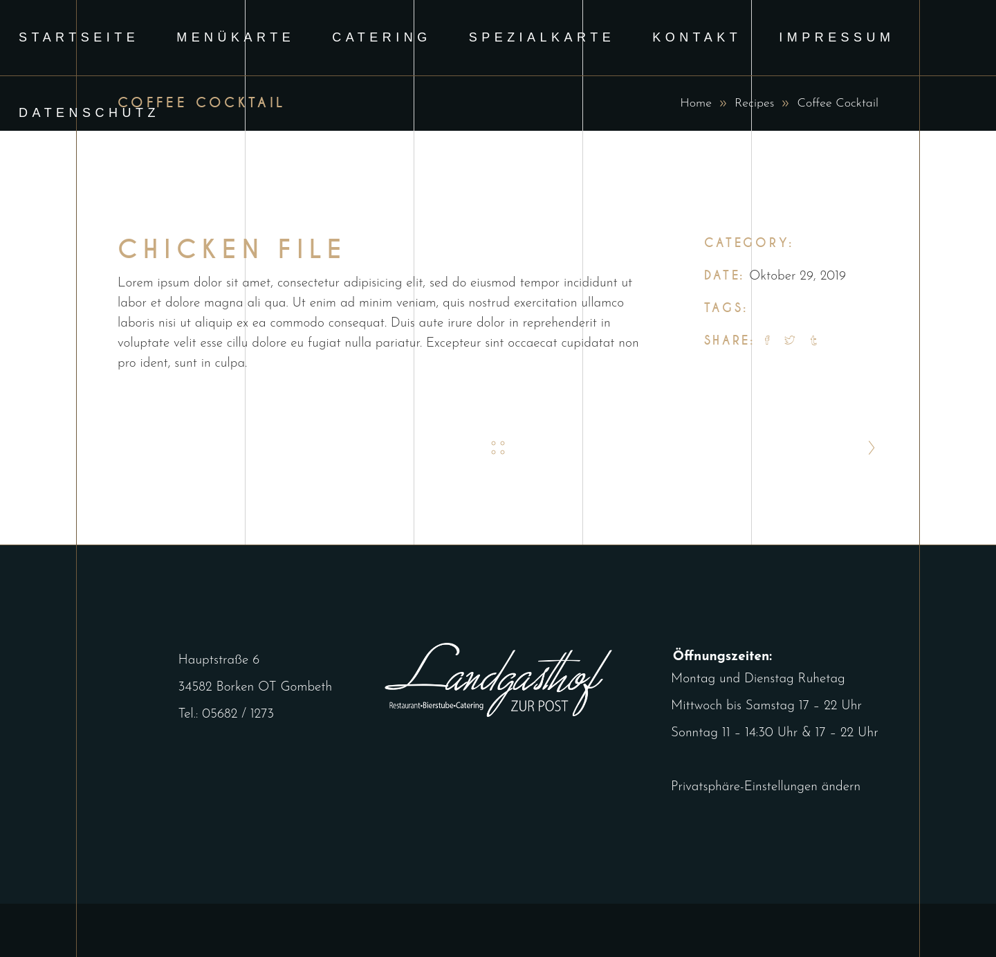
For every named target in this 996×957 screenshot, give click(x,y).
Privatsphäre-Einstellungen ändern (749, 787)
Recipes (754, 103)
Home (696, 103)
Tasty (815, 309)
